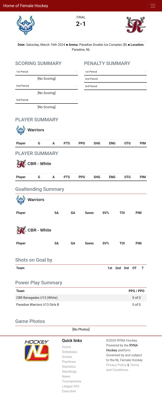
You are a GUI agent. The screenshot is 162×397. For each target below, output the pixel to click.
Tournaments (71, 381)
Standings (69, 371)
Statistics (69, 367)
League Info (70, 386)
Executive (69, 391)
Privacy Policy (116, 365)
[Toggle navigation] (153, 6)
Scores (67, 357)
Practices (69, 362)
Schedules (69, 352)
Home (66, 347)
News (66, 376)
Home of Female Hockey (25, 5)
